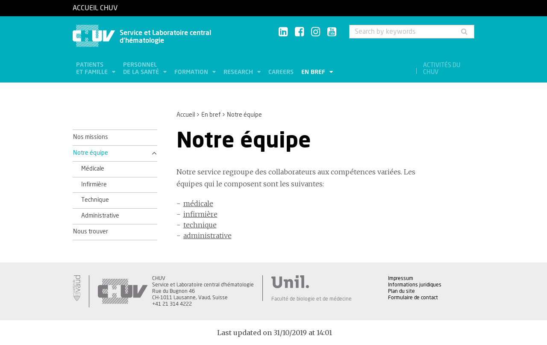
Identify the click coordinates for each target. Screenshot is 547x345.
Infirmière (94, 185)
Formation (192, 72)
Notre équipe (90, 153)
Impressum (400, 278)
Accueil (185, 115)
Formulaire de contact (413, 297)
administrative (207, 235)
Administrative (100, 216)
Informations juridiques (414, 284)
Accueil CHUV (95, 8)
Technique (95, 200)
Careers (281, 72)
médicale (198, 203)
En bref (314, 72)
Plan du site (401, 291)
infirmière (200, 214)
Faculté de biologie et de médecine (311, 298)
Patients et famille (92, 68)
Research (239, 72)
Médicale (92, 169)
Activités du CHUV (441, 68)
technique (200, 225)
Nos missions (90, 137)
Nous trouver (90, 232)
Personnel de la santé (142, 68)
